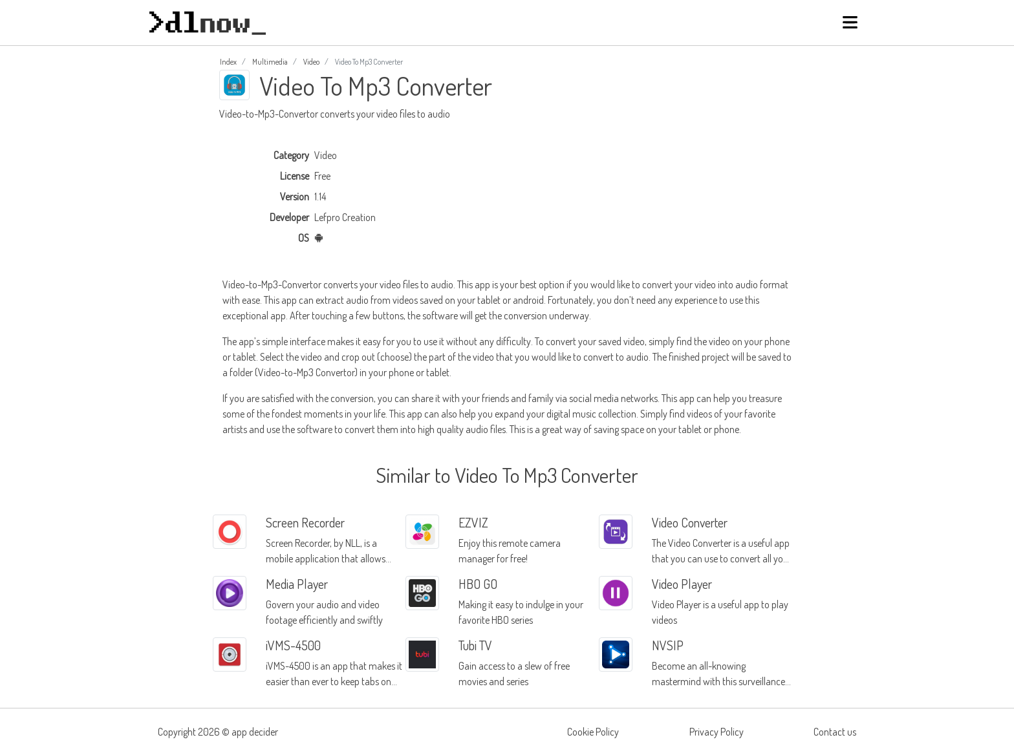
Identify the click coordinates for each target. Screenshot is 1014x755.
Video (311, 62)
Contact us (835, 731)
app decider (255, 731)
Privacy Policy (716, 731)
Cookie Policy (593, 731)
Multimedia (270, 62)
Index (228, 62)
